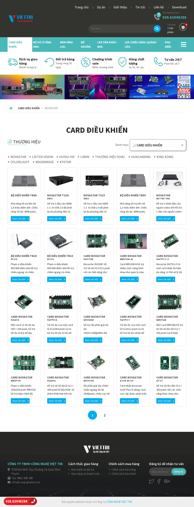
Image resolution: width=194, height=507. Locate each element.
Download (179, 7)
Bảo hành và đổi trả (82, 469)
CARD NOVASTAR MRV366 (167, 318)
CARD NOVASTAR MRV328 (21, 379)
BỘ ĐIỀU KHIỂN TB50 (133, 195)
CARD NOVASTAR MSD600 (94, 318)
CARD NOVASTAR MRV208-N (131, 257)
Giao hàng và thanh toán (85, 473)
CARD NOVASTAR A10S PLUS (131, 379)
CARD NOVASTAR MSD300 (94, 379)
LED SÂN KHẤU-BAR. (107, 44)
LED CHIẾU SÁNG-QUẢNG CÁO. (140, 44)
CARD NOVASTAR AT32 (167, 379)
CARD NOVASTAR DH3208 (94, 257)
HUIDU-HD (66, 157)
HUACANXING (141, 157)
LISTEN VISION (42, 157)
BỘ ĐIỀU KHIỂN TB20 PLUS (24, 257)
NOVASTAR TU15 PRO (94, 197)
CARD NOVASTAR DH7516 (58, 318)
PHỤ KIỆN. (168, 44)
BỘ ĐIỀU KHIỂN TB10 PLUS (60, 257)
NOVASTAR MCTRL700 (163, 197)
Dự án (101, 7)
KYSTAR (65, 162)
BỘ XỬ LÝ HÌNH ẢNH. (42, 44)
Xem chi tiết (20, 218)
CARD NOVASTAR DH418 (21, 318)
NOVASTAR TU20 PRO (58, 197)
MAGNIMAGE (44, 162)
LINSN (84, 157)
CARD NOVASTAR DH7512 (131, 318)
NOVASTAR (18, 157)
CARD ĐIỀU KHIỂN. (15, 44)
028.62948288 (174, 17)
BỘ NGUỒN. (86, 44)
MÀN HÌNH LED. (66, 44)
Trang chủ (81, 7)
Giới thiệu (120, 7)
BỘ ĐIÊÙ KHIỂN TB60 (24, 195)
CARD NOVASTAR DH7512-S (167, 257)
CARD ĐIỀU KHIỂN (147, 145)
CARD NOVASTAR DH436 (58, 379)
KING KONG (164, 157)
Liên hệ (159, 7)
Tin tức (140, 7)
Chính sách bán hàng (123, 469)
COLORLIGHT (20, 162)
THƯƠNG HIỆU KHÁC (110, 157)
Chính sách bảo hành (123, 473)
